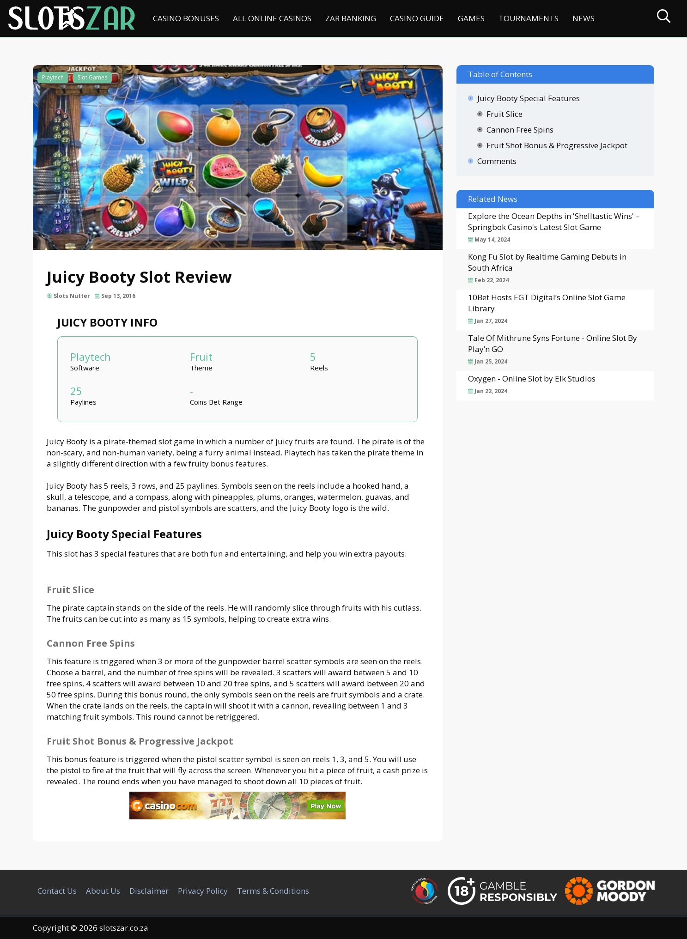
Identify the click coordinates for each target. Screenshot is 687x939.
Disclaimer (149, 890)
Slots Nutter (72, 296)
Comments (497, 161)
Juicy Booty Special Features (528, 98)
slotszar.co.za (123, 927)
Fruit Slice (504, 114)
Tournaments (529, 18)
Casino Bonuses (186, 18)
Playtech (53, 77)
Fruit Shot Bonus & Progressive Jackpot (556, 145)
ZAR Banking (350, 18)
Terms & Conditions (273, 890)
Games (471, 18)
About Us (103, 890)
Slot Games (92, 77)
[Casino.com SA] (237, 816)
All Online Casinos (272, 18)
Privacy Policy (203, 890)
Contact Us (57, 890)
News (583, 18)
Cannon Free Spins (519, 129)
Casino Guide (417, 18)
